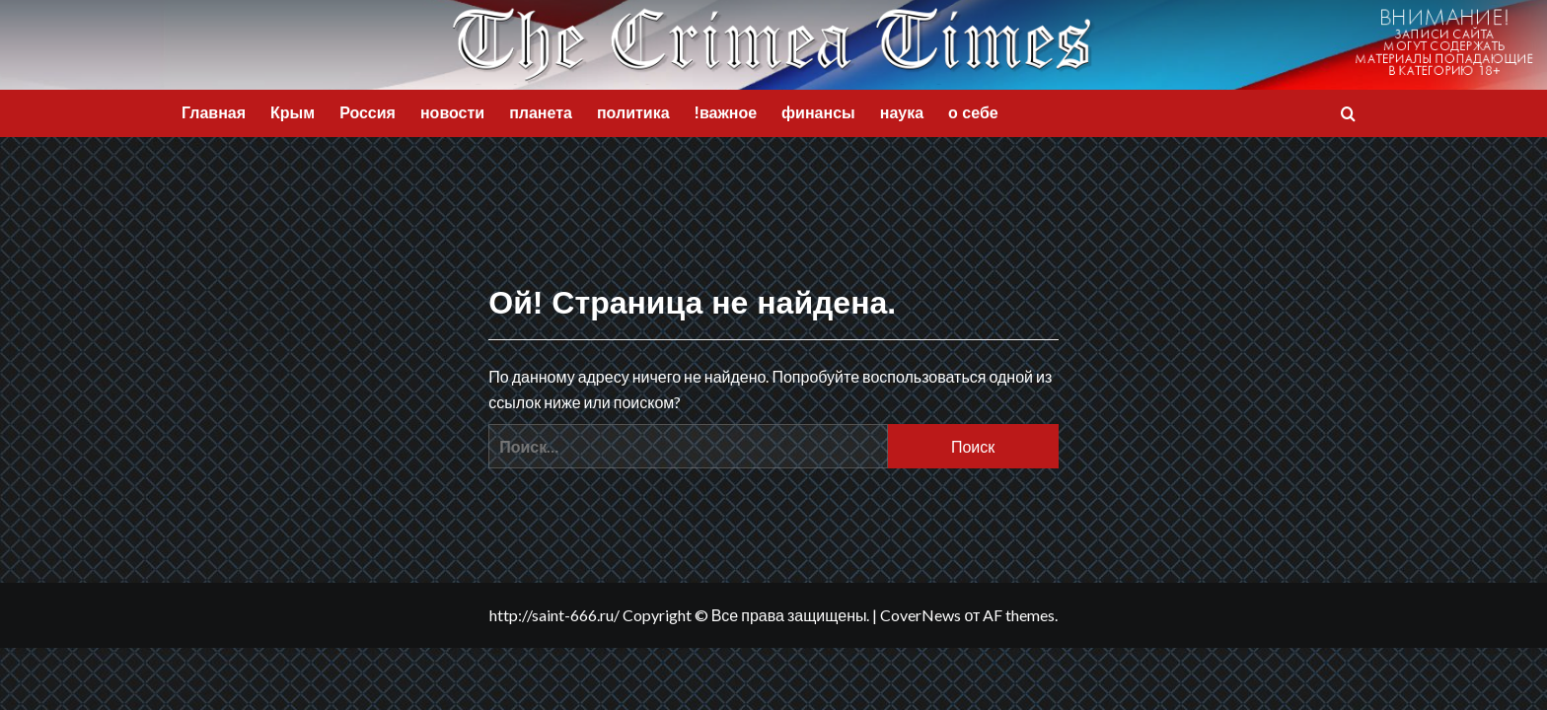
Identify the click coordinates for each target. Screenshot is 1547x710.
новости (452, 113)
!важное (726, 113)
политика (633, 113)
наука (901, 113)
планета (540, 113)
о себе (973, 113)
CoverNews (920, 614)
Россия (367, 113)
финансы (818, 113)
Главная (214, 113)
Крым (292, 113)
